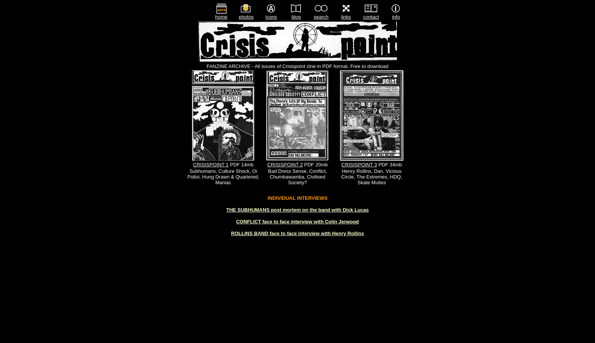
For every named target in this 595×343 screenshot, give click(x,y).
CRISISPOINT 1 (211, 165)
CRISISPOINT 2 (285, 165)
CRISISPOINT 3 (359, 165)
